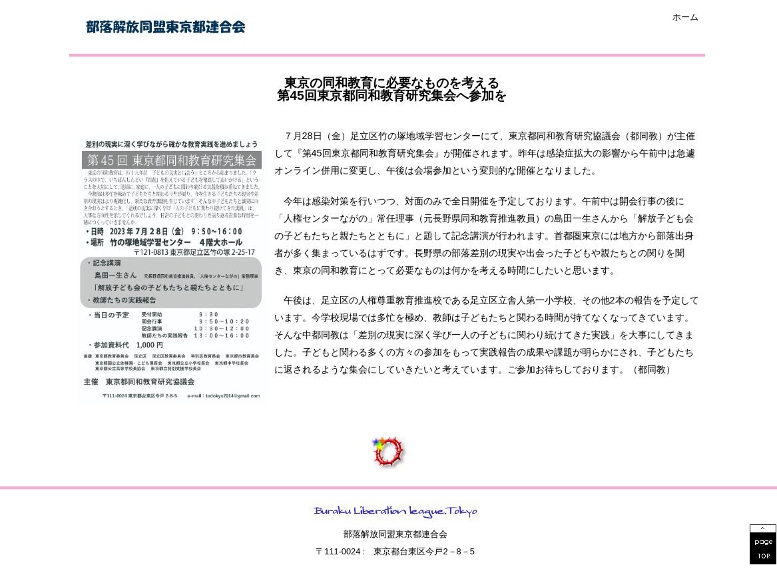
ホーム (685, 17)
